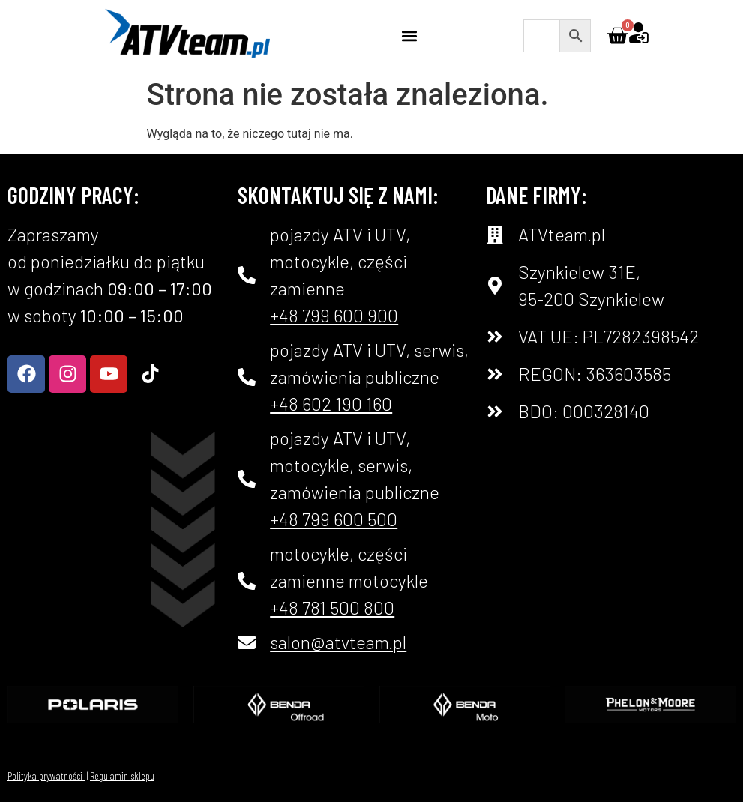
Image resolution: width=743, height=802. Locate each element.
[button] (409, 35)
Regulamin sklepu (122, 775)
